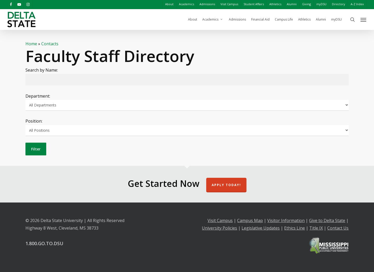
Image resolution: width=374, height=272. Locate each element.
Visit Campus (220, 220)
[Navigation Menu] (363, 19)
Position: (33, 121)
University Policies (219, 228)
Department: (37, 96)
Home (31, 44)
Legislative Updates (261, 228)
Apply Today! (226, 185)
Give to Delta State (327, 220)
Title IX (316, 228)
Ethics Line (294, 228)
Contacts (49, 44)
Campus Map (250, 220)
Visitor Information (286, 220)
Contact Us (338, 228)
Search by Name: (41, 70)
